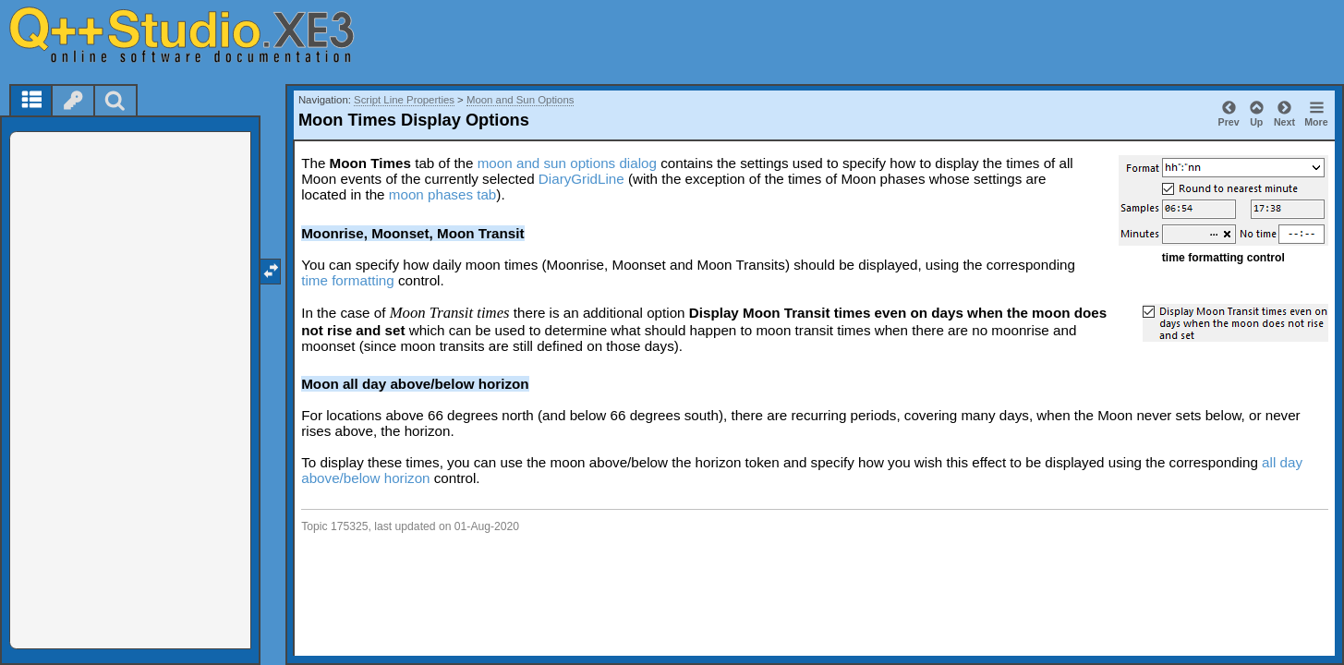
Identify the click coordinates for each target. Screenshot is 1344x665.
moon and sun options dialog (567, 163)
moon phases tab (443, 194)
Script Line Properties (404, 99)
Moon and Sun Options (520, 99)
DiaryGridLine (581, 179)
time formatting (347, 280)
